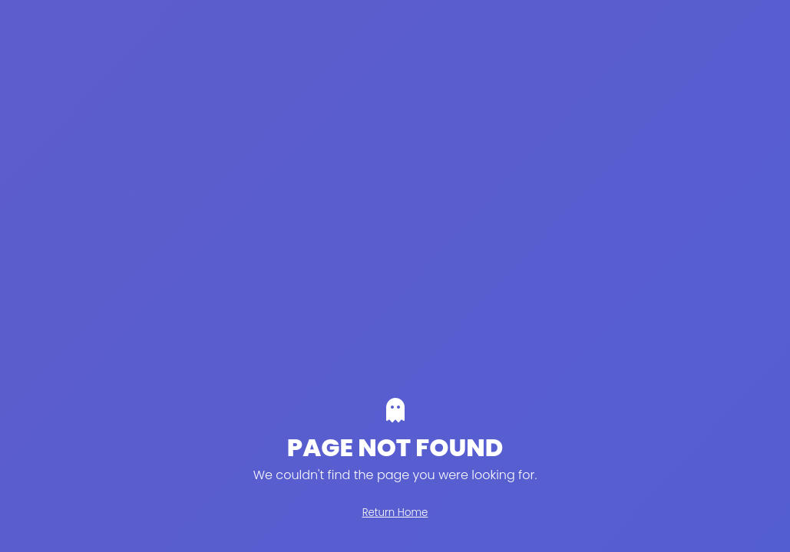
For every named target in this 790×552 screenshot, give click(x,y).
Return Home (395, 512)
